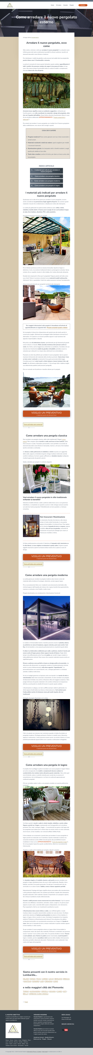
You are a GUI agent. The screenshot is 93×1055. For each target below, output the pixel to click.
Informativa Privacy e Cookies (34, 1051)
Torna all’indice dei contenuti (33, 424)
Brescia (65, 979)
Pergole (26, 1001)
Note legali (44, 1051)
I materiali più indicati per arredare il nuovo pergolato (45, 171)
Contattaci (83, 5)
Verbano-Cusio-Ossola (38, 993)
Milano (26, 979)
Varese (44, 979)
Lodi (40, 981)
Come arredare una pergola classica (45, 176)
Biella (25, 993)
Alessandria (34, 991)
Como (54, 981)
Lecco (50, 979)
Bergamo (57, 979)
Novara (51, 991)
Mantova (26, 981)
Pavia (38, 979)
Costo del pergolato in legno (60, 842)
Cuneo (57, 991)
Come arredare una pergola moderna (45, 181)
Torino (25, 991)
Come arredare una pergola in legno (45, 185)
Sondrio (34, 981)
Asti (63, 991)
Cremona (46, 981)
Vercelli (44, 991)
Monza (32, 979)
